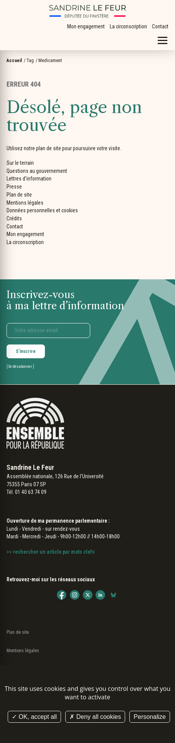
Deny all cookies (95, 716)
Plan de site (19, 195)
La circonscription (128, 26)
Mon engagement (86, 26)
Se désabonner (20, 366)
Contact (160, 26)
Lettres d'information (29, 178)
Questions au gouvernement (37, 171)
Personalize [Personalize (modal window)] (150, 716)
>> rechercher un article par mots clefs (51, 552)
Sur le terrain (20, 163)
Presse (14, 187)
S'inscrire (26, 351)
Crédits (14, 218)
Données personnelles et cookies (42, 210)
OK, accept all (34, 716)
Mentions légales (25, 203)
